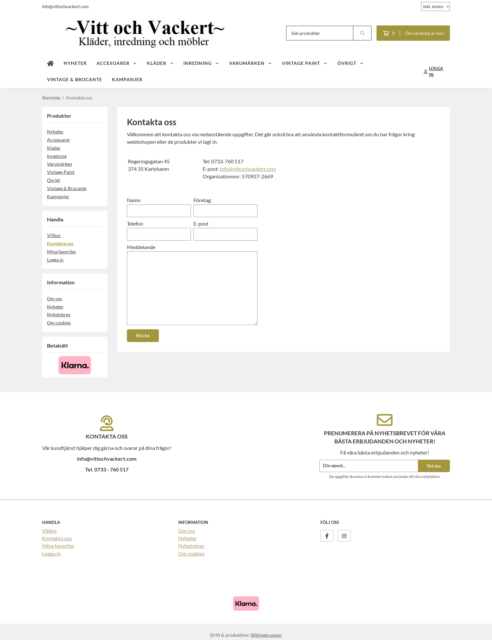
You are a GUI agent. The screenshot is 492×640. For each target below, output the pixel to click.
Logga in (55, 259)
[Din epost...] (368, 466)
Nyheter (75, 63)
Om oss (54, 298)
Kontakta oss (60, 243)
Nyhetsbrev (58, 314)
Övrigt (350, 63)
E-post (200, 223)
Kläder (160, 63)
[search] (362, 33)
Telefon (135, 223)
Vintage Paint (305, 63)
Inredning (201, 63)
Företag (202, 200)
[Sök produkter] (319, 33)
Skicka (434, 466)
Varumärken (250, 63)
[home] (50, 63)
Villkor (54, 235)
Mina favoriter (61, 251)
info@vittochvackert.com (248, 169)
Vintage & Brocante (74, 79)
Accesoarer (117, 63)
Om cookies (59, 322)
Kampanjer (127, 79)
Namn (134, 200)
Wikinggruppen (266, 635)
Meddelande (141, 247)
